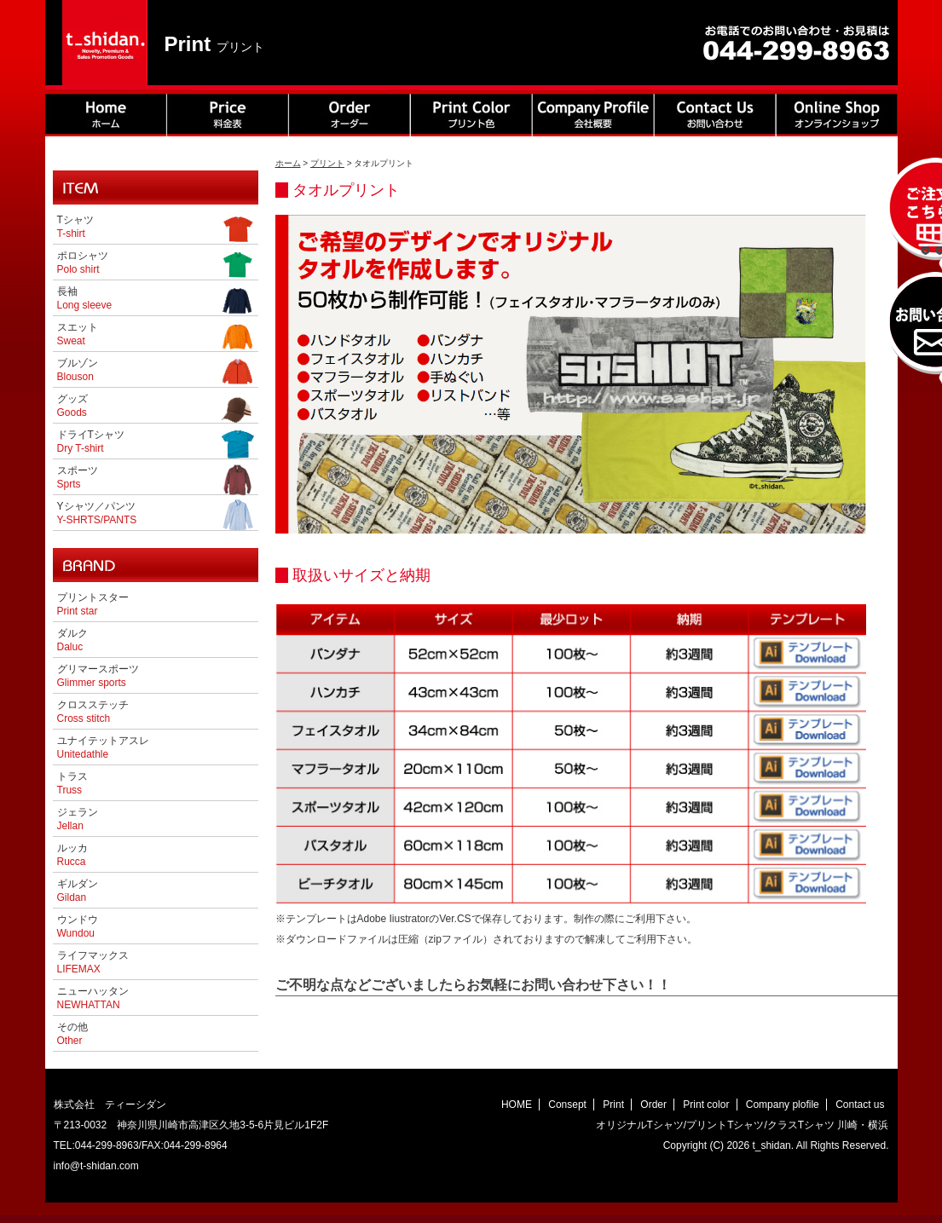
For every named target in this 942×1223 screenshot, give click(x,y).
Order (653, 1105)
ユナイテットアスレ (103, 747)
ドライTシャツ (155, 443)
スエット (155, 335)
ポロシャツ (155, 264)
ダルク (72, 640)
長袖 (155, 300)
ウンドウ (77, 926)
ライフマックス (93, 962)
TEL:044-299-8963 (96, 1145)
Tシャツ (155, 228)
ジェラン (77, 819)
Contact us (859, 1105)
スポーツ (155, 479)
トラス (72, 783)
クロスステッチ (93, 711)
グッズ (155, 407)
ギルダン (77, 890)
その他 (72, 1034)
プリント (327, 163)
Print (613, 1105)
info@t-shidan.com (96, 1166)
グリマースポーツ (98, 676)
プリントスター (93, 604)
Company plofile (782, 1105)
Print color (706, 1105)
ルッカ (72, 855)
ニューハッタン (93, 998)
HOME (516, 1105)
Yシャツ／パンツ (155, 514)
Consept (567, 1105)
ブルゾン (155, 371)
